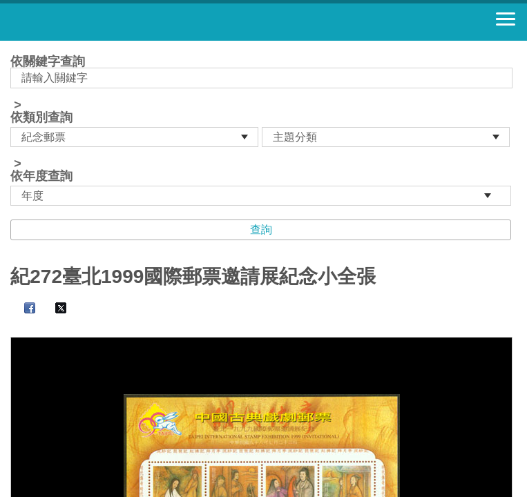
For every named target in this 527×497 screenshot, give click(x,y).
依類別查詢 (41, 117)
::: (14, 46)
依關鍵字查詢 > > (263, 130)
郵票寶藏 (86, 22)
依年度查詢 (41, 176)
